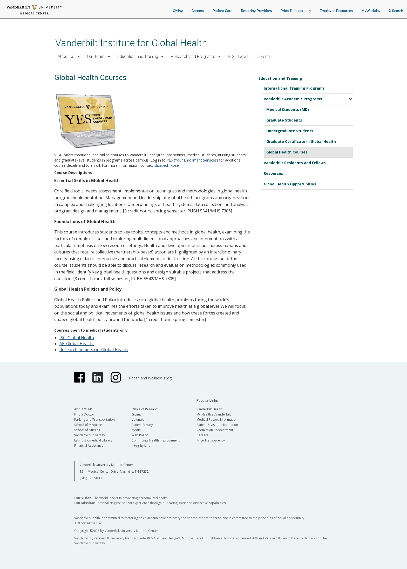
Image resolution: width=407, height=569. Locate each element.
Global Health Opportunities (290, 184)
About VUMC (83, 409)
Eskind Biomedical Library (93, 440)
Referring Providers (256, 11)
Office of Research (145, 409)
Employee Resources (336, 11)
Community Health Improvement (156, 440)
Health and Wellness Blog (150, 378)
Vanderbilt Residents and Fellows (295, 162)
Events (265, 56)
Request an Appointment (214, 430)
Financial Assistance (88, 445)
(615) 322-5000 (90, 478)
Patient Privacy (142, 425)
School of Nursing (87, 430)
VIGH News (238, 56)
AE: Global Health (76, 343)
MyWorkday (371, 11)
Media (136, 430)
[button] (78, 56)
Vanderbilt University (89, 435)
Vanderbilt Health (209, 409)
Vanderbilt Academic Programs (293, 98)
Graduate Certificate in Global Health (301, 141)
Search (396, 9)
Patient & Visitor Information (217, 425)
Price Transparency (296, 11)
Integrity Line (141, 445)
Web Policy (140, 435)
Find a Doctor (84, 414)
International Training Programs (294, 88)
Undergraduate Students (289, 130)
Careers (198, 11)
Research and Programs (193, 56)
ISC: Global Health (76, 337)
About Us (66, 56)
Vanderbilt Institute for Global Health (131, 43)
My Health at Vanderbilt (213, 414)
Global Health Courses (287, 152)
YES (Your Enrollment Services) (192, 160)
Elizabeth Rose (166, 165)
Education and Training (137, 56)
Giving (178, 11)
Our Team (96, 56)
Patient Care (222, 11)
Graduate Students (284, 120)
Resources (273, 173)
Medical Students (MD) (287, 109)
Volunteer (139, 419)
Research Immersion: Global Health (93, 349)
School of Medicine (88, 425)
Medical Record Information (217, 419)
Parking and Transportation (94, 419)
